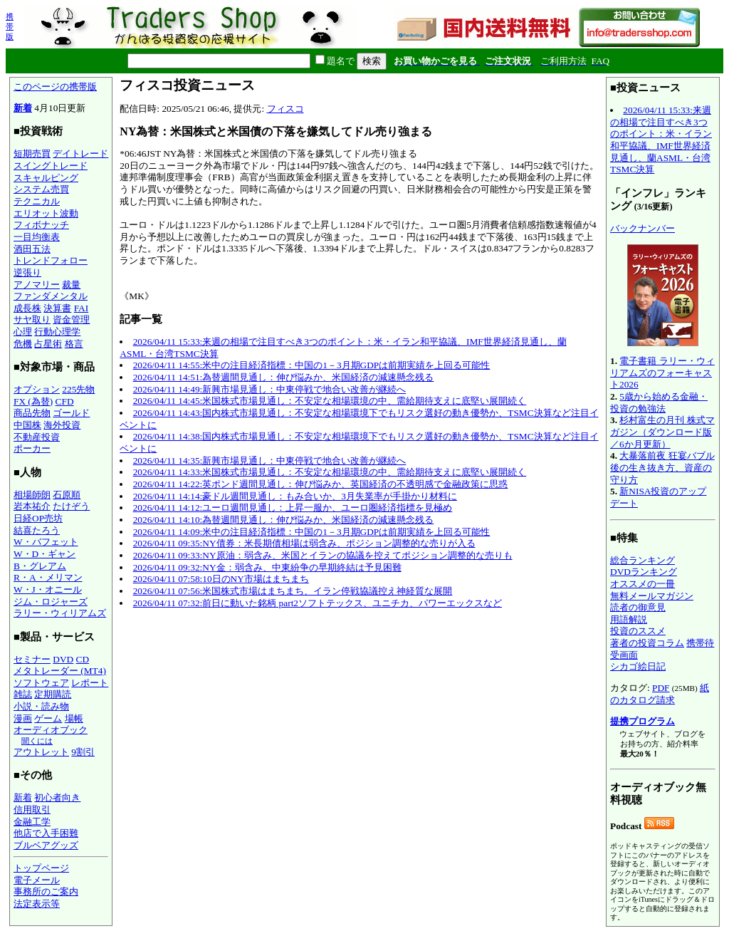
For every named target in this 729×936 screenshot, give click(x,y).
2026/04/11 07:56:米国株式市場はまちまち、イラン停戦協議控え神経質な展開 (293, 591)
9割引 (83, 752)
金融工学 (32, 821)
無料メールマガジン (651, 596)
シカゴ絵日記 (638, 666)
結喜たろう (37, 530)
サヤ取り (32, 319)
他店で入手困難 (46, 833)
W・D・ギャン (44, 553)
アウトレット (41, 752)
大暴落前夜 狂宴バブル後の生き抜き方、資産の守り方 (662, 467)
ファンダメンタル (51, 296)
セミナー (32, 659)
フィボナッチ (41, 224)
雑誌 (23, 694)
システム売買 (41, 189)
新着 (23, 108)
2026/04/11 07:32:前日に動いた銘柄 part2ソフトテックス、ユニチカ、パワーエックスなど (317, 603)
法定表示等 (37, 903)
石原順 (66, 494)
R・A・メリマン (48, 577)
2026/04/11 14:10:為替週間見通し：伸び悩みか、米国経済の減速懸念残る (283, 519)
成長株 (27, 308)
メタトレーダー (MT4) (60, 670)
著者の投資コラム (647, 643)
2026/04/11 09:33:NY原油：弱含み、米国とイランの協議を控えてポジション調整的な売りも (323, 555)
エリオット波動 (46, 213)
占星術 (48, 343)
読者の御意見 (638, 607)
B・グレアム (40, 566)
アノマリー (37, 284)
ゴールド (71, 412)
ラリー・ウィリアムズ (60, 613)
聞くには (37, 741)
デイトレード (80, 153)
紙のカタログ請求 (659, 693)
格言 (74, 343)
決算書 (57, 308)
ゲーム (48, 718)
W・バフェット (46, 541)
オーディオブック (51, 729)
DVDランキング (643, 571)
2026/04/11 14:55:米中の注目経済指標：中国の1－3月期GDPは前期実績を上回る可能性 (312, 365)
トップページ (41, 868)
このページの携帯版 (55, 86)
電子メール (37, 880)
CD (83, 659)
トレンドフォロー (51, 260)
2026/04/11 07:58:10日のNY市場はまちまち (221, 578)
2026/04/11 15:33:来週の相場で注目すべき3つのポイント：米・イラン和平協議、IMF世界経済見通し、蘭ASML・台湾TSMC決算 (661, 140)
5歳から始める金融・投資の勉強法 (659, 402)
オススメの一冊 (642, 583)
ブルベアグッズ (46, 845)
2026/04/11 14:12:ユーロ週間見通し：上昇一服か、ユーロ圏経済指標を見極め (293, 507)
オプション (37, 389)
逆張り (27, 272)
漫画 (23, 718)
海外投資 (61, 425)
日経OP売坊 (38, 518)
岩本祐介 (32, 506)
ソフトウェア (41, 682)
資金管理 (71, 319)
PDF (660, 687)
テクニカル (37, 201)
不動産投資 (37, 437)
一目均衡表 (37, 237)
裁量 (71, 284)
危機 (23, 343)
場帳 (74, 718)
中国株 (27, 425)
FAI (81, 308)
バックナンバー (642, 228)
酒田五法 (32, 249)
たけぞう (71, 506)
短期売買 (32, 153)
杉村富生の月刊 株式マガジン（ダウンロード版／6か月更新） (662, 432)
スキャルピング (46, 177)
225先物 (78, 389)
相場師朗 (32, 494)
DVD (63, 659)
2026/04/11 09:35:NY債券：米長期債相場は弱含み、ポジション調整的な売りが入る (304, 543)
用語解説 (628, 619)
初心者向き (57, 797)
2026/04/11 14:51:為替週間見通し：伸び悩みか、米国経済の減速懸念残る (283, 377)
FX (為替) (33, 401)
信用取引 (32, 809)
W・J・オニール (48, 589)
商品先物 (32, 412)
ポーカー (32, 448)
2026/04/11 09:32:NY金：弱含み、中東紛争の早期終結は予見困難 (267, 567)
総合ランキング (642, 560)
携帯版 (10, 26)
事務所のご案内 (46, 891)
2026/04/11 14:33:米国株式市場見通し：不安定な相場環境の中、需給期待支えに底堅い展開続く (330, 472)
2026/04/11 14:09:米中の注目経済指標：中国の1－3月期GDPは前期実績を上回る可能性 (312, 531)
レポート (89, 682)
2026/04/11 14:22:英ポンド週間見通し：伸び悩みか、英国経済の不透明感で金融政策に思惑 (320, 484)
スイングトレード (51, 165)
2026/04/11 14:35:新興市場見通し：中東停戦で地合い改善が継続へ (270, 460)
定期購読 (52, 694)
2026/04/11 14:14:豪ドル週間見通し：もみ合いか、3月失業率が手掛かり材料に (295, 496)
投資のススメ (638, 630)
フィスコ (285, 108)
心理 (23, 331)
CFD (65, 401)
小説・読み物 (41, 706)
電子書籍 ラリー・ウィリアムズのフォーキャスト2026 (662, 372)
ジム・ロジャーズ (51, 601)
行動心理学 (57, 331)
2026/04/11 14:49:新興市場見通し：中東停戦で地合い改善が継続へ (270, 389)
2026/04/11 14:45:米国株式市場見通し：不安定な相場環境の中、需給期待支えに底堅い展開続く (330, 400)
